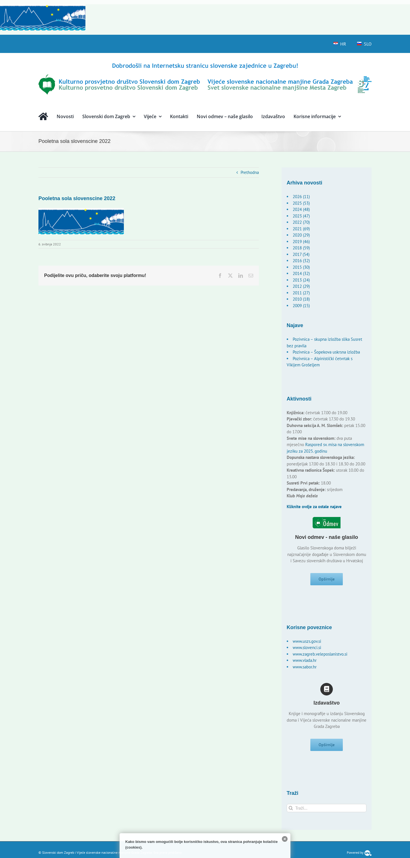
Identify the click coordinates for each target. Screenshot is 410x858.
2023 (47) (301, 216)
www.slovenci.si (307, 649)
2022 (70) (301, 222)
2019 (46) (301, 241)
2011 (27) (301, 292)
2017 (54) (301, 254)
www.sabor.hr (305, 669)
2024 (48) (301, 209)
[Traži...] (327, 812)
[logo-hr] (205, 64)
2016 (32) (301, 260)
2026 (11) (301, 196)
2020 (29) (301, 235)
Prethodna (250, 172)
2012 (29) (301, 286)
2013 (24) (301, 280)
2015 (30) (301, 267)
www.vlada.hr (305, 662)
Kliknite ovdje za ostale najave (314, 506)
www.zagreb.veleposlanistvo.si (320, 656)
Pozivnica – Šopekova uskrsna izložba (326, 352)
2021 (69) (301, 228)
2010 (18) (301, 299)
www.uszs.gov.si (307, 643)
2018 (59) (301, 248)
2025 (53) (301, 203)
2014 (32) (301, 273)
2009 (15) (301, 305)
